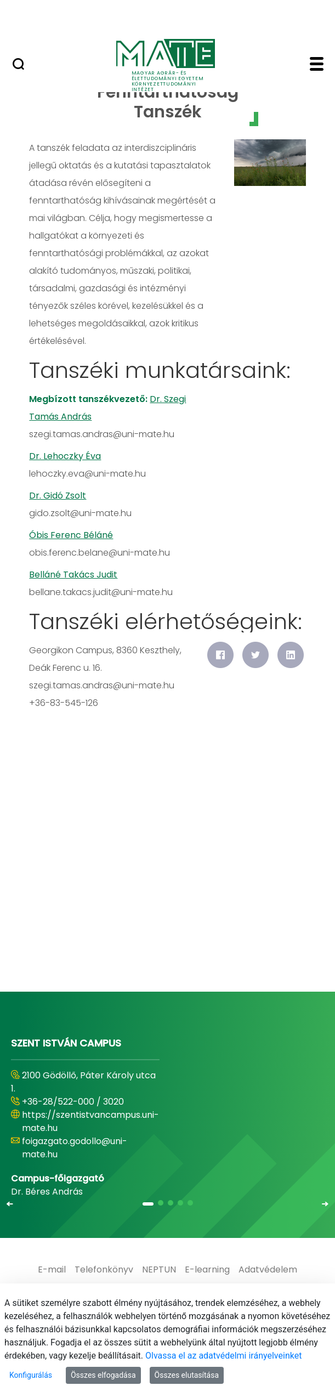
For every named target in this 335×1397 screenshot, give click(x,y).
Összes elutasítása (187, 1375)
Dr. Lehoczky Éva (65, 456)
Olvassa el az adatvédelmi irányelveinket (223, 1355)
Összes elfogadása (103, 1375)
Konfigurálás (30, 1375)
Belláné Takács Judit (73, 574)
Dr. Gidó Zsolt (57, 495)
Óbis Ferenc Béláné (71, 535)
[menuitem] (51, 1270)
